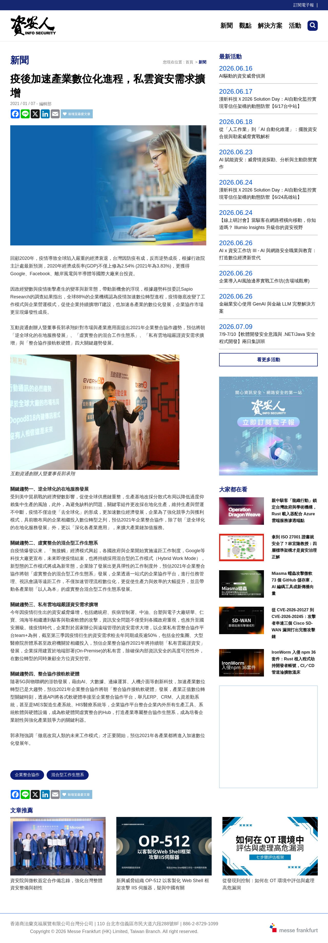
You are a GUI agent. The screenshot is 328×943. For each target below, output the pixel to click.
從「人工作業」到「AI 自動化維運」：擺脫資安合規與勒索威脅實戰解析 (268, 133)
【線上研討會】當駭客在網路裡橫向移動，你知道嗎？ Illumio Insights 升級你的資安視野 (267, 224)
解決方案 (270, 25)
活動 (295, 25)
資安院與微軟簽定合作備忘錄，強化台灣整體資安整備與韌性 (56, 884)
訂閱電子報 (303, 5)
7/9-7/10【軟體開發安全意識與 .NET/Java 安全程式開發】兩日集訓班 (267, 338)
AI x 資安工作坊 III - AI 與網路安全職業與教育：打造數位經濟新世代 (268, 254)
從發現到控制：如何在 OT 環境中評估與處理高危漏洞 (268, 884)
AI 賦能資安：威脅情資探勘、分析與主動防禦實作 (268, 163)
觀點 (245, 25)
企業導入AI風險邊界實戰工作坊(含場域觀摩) (264, 280)
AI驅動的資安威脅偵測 (242, 76)
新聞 (226, 25)
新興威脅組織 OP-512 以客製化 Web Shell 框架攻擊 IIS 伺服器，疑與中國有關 (162, 884)
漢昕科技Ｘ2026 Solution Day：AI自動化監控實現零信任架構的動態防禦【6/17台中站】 (267, 103)
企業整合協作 (27, 775)
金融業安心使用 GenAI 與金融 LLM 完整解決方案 (267, 307)
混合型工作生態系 (67, 775)
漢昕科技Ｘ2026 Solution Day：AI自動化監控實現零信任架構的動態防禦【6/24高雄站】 (267, 193)
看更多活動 (268, 359)
